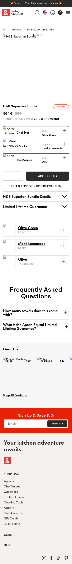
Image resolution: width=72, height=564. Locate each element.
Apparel (9, 505)
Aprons (9, 479)
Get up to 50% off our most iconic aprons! (36, 3)
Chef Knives (12, 484)
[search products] (37, 12)
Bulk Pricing (12, 521)
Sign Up (57, 421)
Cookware (11, 489)
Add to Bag (47, 174)
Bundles (17, 29)
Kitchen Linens (14, 495)
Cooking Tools (13, 500)
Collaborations (14, 511)
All (4, 29)
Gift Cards (11, 516)
